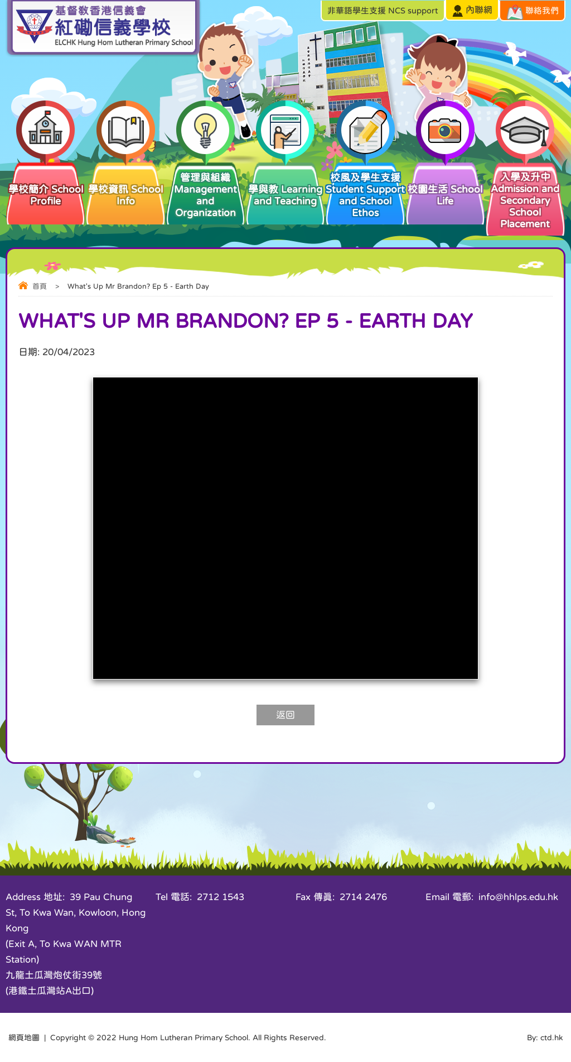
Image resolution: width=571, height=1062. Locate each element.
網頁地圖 (24, 1037)
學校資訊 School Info (125, 183)
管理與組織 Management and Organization (205, 189)
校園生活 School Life (445, 183)
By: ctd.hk (545, 1037)
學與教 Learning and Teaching (285, 183)
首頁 (39, 286)
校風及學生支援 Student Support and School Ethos (365, 189)
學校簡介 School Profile (45, 183)
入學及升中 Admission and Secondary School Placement (525, 194)
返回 (285, 715)
